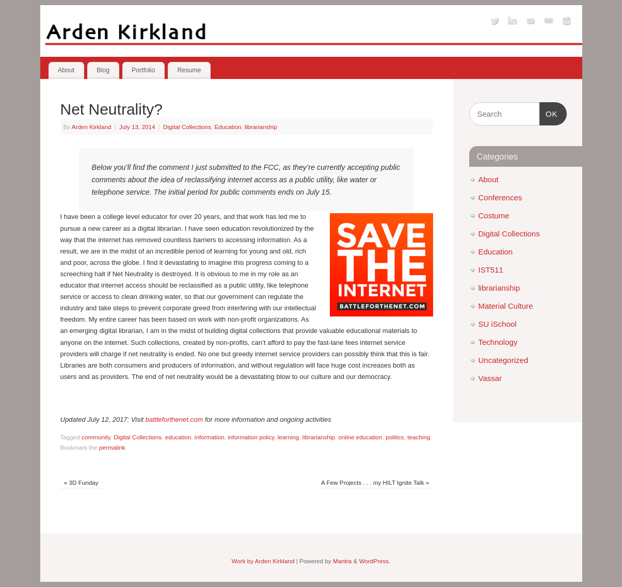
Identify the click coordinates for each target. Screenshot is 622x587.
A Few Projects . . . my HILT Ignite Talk (375, 482)
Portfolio (143, 70)
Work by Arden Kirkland (263, 561)
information (210, 437)
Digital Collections (187, 126)
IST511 (491, 269)
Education (227, 126)
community (96, 437)
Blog (103, 70)
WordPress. (375, 561)
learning (288, 437)
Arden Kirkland (91, 126)
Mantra (342, 561)
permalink (112, 447)
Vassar (490, 378)
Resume (189, 70)
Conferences (500, 197)
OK (548, 112)
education (178, 437)
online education (360, 437)
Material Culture (506, 306)
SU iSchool (498, 324)
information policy (251, 437)
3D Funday (81, 482)
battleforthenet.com (174, 419)
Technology (498, 342)
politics (395, 437)
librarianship (261, 126)
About (66, 70)
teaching (418, 437)
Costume (494, 215)
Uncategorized (504, 360)
